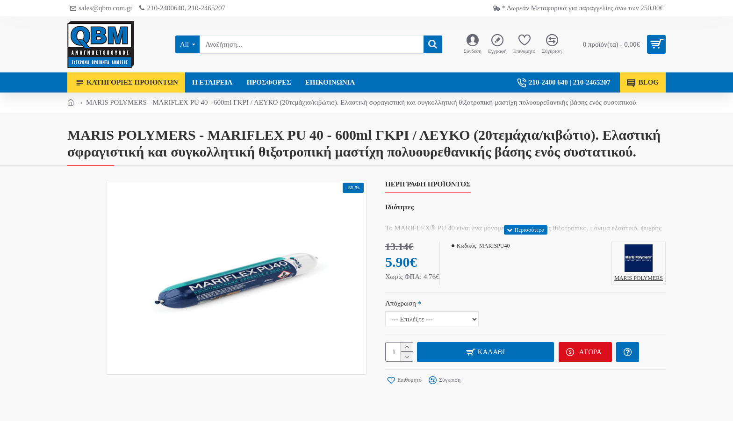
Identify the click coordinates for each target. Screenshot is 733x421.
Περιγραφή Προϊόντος (428, 184)
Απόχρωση (400, 303)
